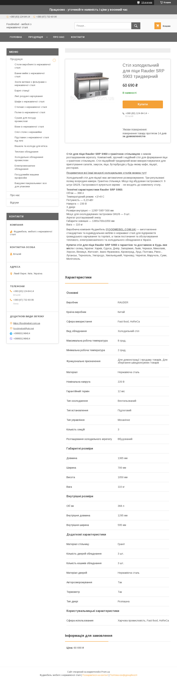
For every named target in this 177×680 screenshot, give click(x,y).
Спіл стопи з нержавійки (28, 132)
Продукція (35, 37)
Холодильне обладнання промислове (29, 159)
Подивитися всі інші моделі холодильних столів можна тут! (106, 172)
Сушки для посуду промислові (25, 119)
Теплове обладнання (26, 151)
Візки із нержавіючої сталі (29, 126)
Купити (143, 104)
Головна (16, 37)
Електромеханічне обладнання (25, 167)
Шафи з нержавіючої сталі (29, 101)
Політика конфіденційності (123, 675)
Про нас (58, 37)
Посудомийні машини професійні (27, 176)
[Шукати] (135, 25)
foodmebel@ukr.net (23, 328)
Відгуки (14, 202)
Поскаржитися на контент (95, 675)
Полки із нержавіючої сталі (30, 112)
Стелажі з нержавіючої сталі (31, 107)
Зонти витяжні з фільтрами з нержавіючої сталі (30, 84)
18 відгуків (146, 2)
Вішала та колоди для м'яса (31, 146)
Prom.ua (105, 672)
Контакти (78, 37)
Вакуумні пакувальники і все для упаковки (31, 185)
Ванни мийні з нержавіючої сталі (30, 75)
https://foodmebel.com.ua (26, 323)
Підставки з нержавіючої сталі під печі (32, 139)
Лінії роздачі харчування (29, 96)
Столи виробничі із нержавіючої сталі (33, 66)
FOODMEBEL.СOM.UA (121, 229)
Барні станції (22, 90)
